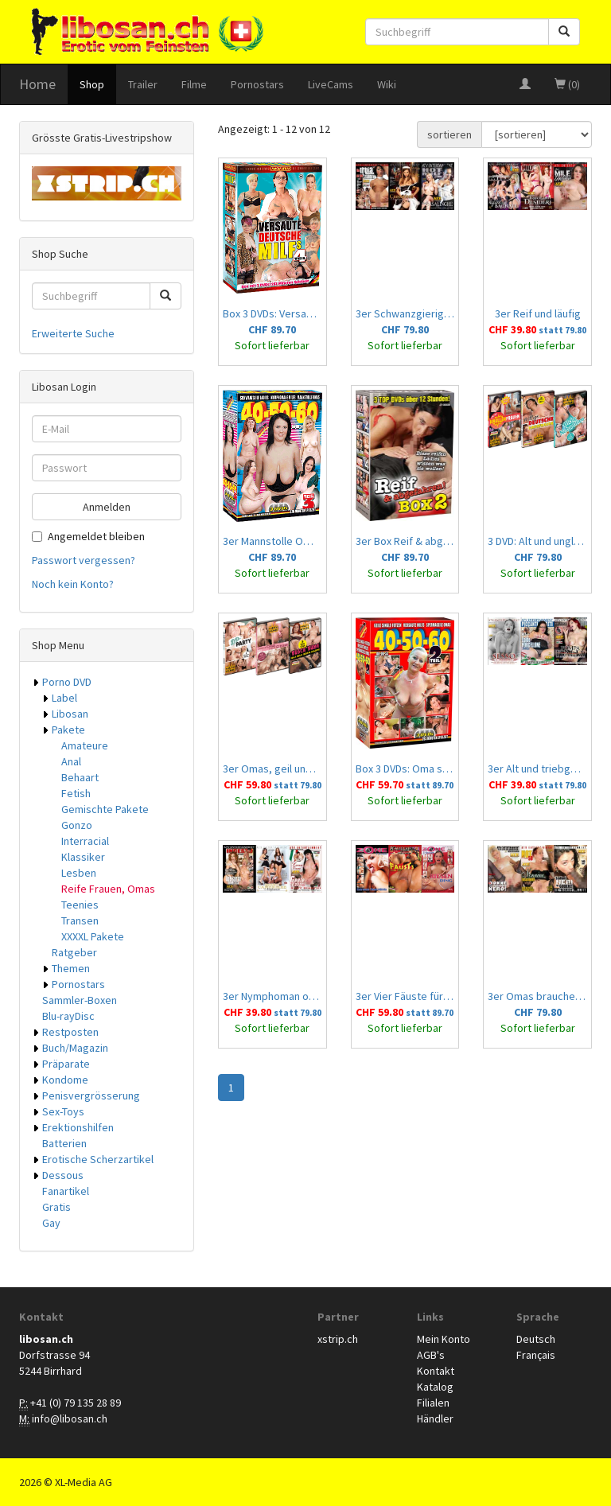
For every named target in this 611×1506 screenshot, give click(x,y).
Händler (435, 1418)
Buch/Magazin (75, 1048)
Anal (71, 761)
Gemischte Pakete (105, 809)
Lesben (78, 873)
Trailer (143, 84)
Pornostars (257, 84)
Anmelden (106, 507)
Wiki (386, 84)
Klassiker (83, 857)
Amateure (84, 745)
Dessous (63, 1175)
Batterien (64, 1143)
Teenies (80, 904)
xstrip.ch (337, 1339)
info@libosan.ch (69, 1418)
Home (37, 84)
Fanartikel (65, 1191)
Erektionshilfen (78, 1127)
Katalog (435, 1387)
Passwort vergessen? (83, 560)
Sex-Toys (63, 1111)
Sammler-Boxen (79, 1000)
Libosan (70, 713)
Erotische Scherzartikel (98, 1159)
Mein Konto (443, 1339)
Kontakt (435, 1371)
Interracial (85, 841)
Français (535, 1355)
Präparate (66, 1064)
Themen (71, 968)
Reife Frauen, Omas (108, 888)
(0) (567, 84)
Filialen (433, 1402)
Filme (194, 84)
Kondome (65, 1079)
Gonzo (76, 825)
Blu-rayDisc (68, 1016)
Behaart (80, 777)
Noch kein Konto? (73, 584)
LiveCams (330, 84)
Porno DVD (66, 682)
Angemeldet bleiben (88, 536)
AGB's (431, 1355)
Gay (51, 1223)
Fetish (76, 793)
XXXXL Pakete (92, 936)
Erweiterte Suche (73, 333)
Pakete (68, 729)
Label (64, 698)
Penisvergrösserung (91, 1095)
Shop (92, 84)
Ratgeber (74, 952)
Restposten (70, 1032)
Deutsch (535, 1339)
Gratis (56, 1207)
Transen (80, 920)
